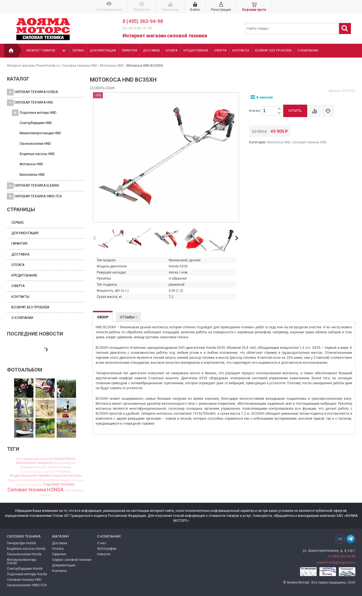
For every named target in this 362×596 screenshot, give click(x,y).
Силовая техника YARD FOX (34, 196)
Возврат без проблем (273, 50)
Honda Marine (64, 458)
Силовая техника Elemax (33, 185)
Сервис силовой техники (71, 560)
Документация (103, 50)
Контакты (240, 50)
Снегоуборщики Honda (25, 569)
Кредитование (195, 50)
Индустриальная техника (30, 476)
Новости (103, 554)
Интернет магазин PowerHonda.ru (33, 66)
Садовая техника (58, 484)
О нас (101, 543)
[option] (111, 239)
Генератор (63, 471)
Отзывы (128, 317)
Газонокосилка (59, 467)
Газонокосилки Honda (24, 554)
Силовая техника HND (79, 66)
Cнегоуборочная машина (34, 458)
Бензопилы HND (32, 175)
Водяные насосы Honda (26, 549)
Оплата (171, 50)
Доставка (151, 50)
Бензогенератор (64, 463)
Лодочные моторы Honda (27, 574)
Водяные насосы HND (37, 154)
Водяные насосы (33, 467)
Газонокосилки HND (35, 144)
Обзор (102, 317)
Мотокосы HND (112, 66)
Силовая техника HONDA (32, 92)
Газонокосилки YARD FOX (27, 585)
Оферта (220, 50)
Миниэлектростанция (54, 480)
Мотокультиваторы (29, 484)
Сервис (78, 50)
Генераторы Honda (21, 543)
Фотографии (106, 549)
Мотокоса (77, 480)
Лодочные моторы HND (34, 112)
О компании (307, 50)
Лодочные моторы (66, 475)
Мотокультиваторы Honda (22, 561)
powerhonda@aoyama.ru (336, 562)
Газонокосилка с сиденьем (38, 471)
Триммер (45, 495)
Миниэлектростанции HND (40, 133)
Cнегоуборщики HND (36, 123)
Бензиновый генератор (34, 463)
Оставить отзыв (102, 87)
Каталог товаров (46, 50)
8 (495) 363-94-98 (143, 21)
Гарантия (129, 50)
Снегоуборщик (74, 490)
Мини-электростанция (23, 480)
